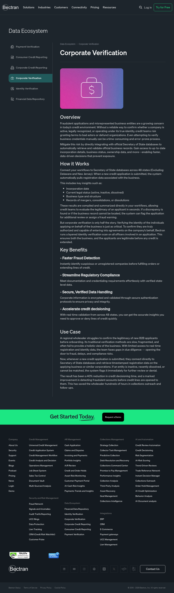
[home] (10, 7)
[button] (28, 7)
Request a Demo (113, 417)
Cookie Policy (60, 587)
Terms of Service (30, 587)
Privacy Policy (45, 587)
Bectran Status (15, 587)
